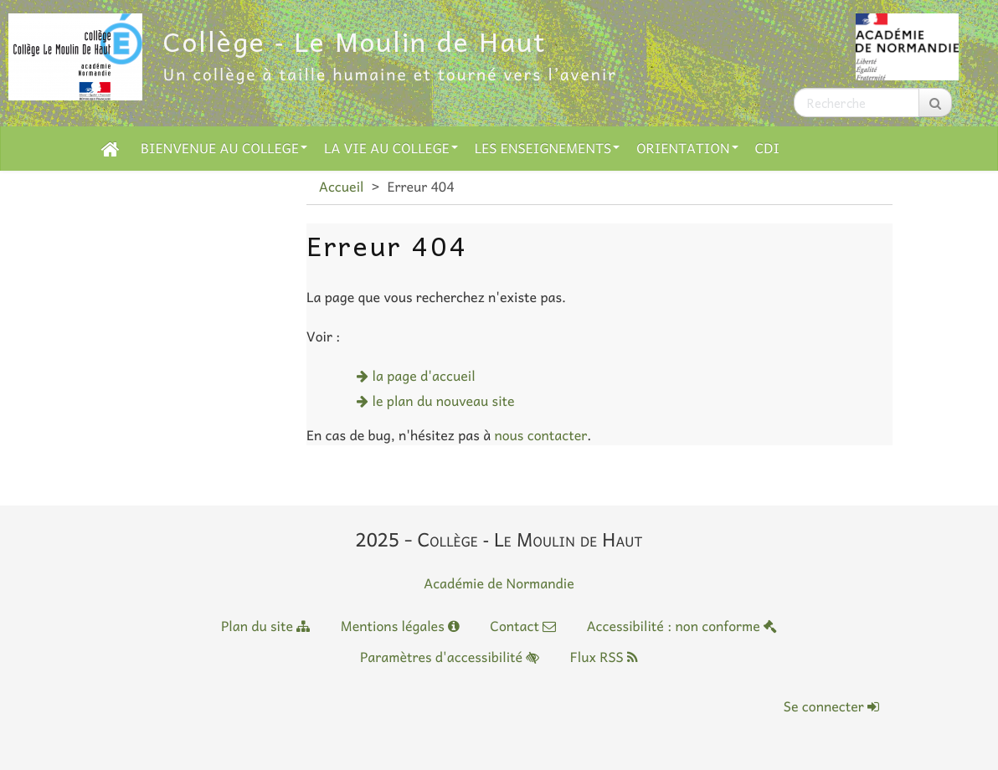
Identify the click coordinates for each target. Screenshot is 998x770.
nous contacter (540, 435)
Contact (523, 626)
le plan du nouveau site (444, 401)
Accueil (341, 187)
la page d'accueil (424, 376)
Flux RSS (604, 657)
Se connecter (831, 706)
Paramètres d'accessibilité (449, 657)
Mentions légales (400, 626)
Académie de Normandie (499, 583)
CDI (767, 148)
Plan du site (265, 626)
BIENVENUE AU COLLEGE (224, 148)
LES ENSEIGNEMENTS (547, 148)
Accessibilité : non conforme (682, 626)
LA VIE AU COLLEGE (391, 148)
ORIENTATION (687, 148)
